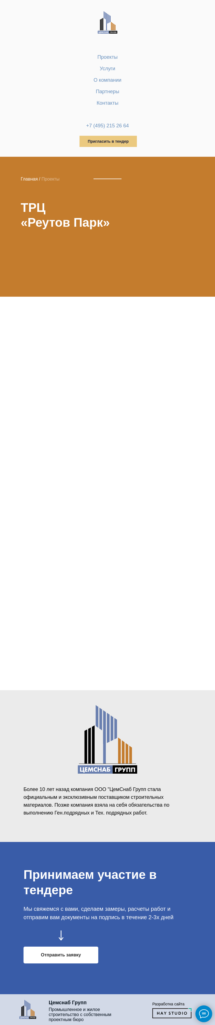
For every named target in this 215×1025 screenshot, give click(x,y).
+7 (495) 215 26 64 (107, 125)
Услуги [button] (107, 68)
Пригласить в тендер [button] (108, 141)
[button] (61, 955)
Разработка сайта (168, 1004)
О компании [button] (107, 80)
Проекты (107, 57)
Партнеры (107, 91)
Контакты (107, 103)
